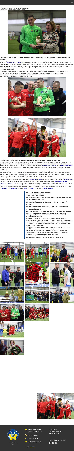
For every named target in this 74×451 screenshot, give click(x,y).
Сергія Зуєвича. (48, 188)
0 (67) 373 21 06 (33, 435)
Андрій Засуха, (68, 179)
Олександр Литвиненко (15, 62)
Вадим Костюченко (61, 181)
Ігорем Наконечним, (66, 165)
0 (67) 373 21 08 (33, 438)
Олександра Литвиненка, (8, 188)
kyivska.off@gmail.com (34, 441)
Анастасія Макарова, (35, 179)
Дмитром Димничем (49, 165)
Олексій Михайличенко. (8, 184)
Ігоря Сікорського (30, 188)
